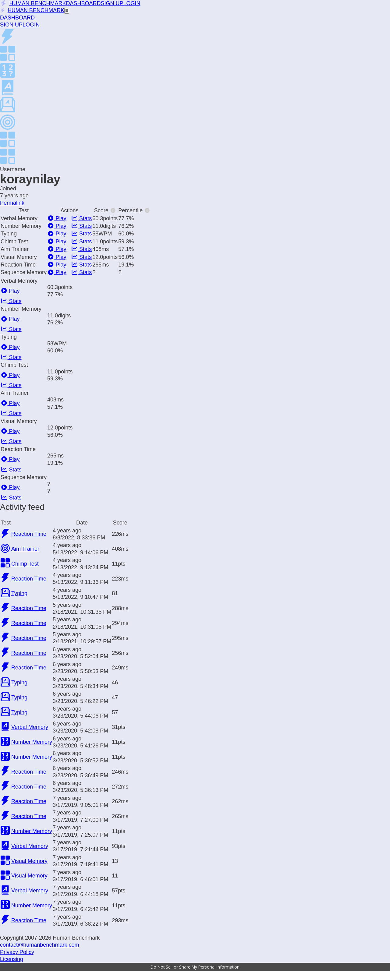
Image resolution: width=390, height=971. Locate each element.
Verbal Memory (29, 727)
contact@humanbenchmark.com (39, 945)
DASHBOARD (83, 3)
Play (56, 218)
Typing (19, 593)
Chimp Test (25, 564)
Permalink (12, 203)
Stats (81, 218)
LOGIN (131, 3)
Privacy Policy (17, 952)
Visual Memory (29, 861)
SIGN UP (112, 3)
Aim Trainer (25, 549)
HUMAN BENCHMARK (33, 3)
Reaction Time (28, 534)
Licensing (11, 959)
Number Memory (31, 742)
